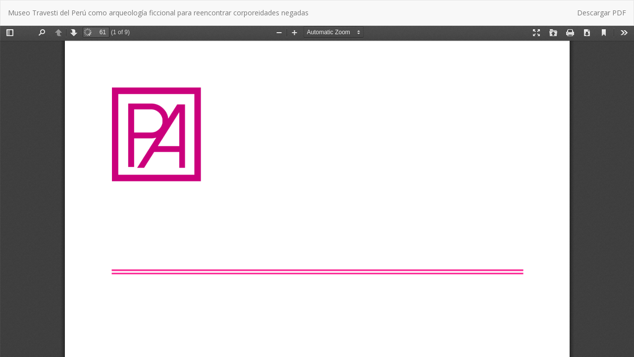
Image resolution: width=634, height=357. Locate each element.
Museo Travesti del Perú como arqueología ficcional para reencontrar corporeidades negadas (158, 12)
